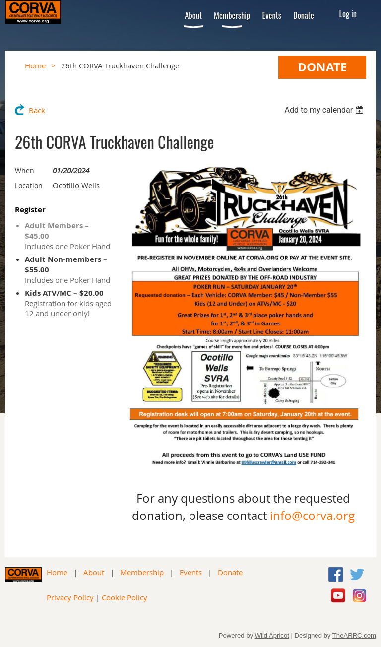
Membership (142, 572)
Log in (348, 13)
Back (37, 110)
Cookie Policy (124, 597)
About (93, 572)
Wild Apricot (272, 635)
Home (35, 65)
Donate (230, 572)
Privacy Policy (70, 597)
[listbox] (325, 110)
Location (29, 185)
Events (191, 572)
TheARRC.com (354, 635)
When (24, 170)
